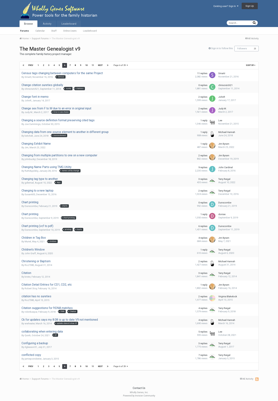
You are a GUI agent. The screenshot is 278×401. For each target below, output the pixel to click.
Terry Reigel (224, 179)
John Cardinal (225, 167)
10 (86, 65)
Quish (28, 335)
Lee (220, 120)
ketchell (29, 135)
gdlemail (29, 182)
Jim (26, 147)
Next (100, 65)
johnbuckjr (30, 159)
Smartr (28, 77)
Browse (28, 23)
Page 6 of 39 (121, 65)
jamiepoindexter (33, 358)
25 (255, 49)
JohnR (28, 100)
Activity (47, 23)
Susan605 (30, 194)
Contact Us (139, 388)
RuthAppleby (31, 170)
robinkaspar (31, 311)
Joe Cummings (33, 124)
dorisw (222, 214)
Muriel (28, 241)
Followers (242, 48)
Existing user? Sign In (226, 6)
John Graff (30, 253)
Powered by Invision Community (139, 395)
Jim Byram (223, 143)
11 (93, 65)
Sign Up (250, 6)
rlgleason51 (31, 347)
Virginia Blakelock (227, 296)
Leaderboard (90, 30)
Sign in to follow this (222, 48)
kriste (27, 276)
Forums (24, 30)
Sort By (250, 65)
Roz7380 (29, 265)
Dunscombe (31, 206)
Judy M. (29, 112)
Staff (54, 30)
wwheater (30, 323)
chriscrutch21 (32, 88)
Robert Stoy (31, 288)
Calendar (40, 30)
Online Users (69, 30)
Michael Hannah (226, 132)
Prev (30, 65)
